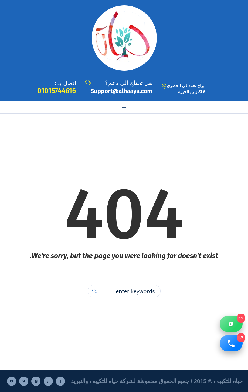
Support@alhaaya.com (121, 91)
